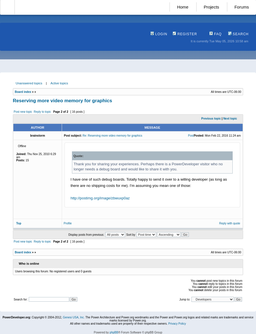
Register (185, 34)
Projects (211, 7)
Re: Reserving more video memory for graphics (112, 135)
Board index (23, 91)
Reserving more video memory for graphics (62, 100)
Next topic (230, 118)
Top (18, 223)
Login (158, 34)
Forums (241, 7)
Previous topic (211, 118)
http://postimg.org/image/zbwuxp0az (100, 198)
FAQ (215, 34)
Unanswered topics (29, 83)
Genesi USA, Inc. (74, 317)
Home (182, 7)
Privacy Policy (177, 323)
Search (238, 34)
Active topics (59, 83)
